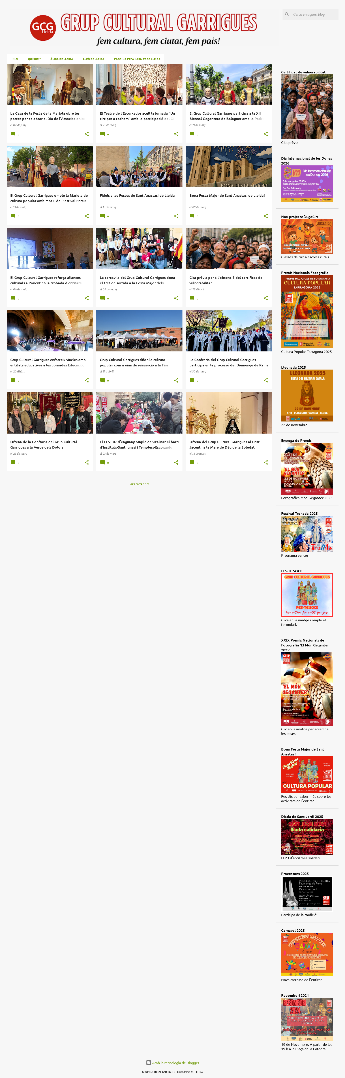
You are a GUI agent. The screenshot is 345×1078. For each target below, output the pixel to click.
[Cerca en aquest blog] (315, 14)
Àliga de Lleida (60, 59)
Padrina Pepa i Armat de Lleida (136, 59)
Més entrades (139, 484)
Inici (13, 59)
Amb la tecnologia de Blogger (172, 1062)
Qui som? (33, 59)
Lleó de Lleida (92, 59)
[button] (86, 134)
